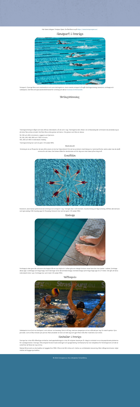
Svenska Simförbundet (74, 90)
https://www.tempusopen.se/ (87, 29)
